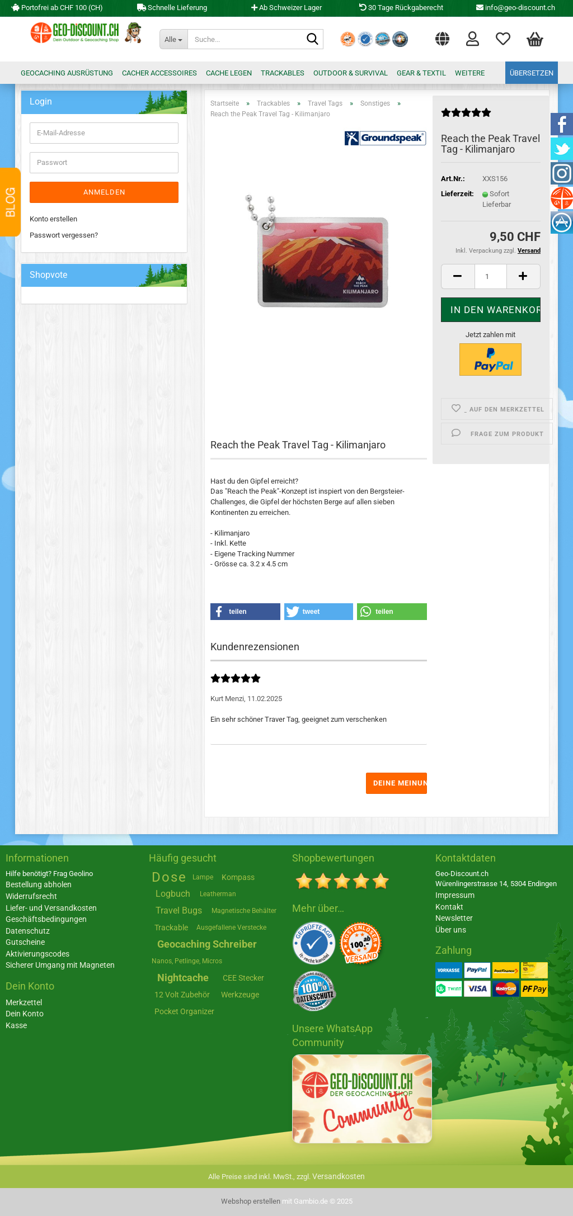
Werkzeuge (240, 994)
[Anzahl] (491, 276)
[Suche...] (173, 39)
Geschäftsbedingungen (46, 919)
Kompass (238, 877)
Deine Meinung (400, 783)
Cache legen (229, 73)
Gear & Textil (421, 73)
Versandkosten (338, 1176)
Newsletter (454, 918)
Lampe (202, 877)
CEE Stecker (243, 977)
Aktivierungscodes (37, 953)
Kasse (16, 1025)
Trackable (171, 927)
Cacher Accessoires (159, 73)
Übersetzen (531, 73)
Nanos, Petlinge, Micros (187, 961)
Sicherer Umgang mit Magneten (60, 965)
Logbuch (173, 893)
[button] (442, 36)
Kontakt (449, 906)
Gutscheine (25, 942)
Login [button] (472, 38)
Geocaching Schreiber (207, 944)
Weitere (470, 73)
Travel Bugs (179, 910)
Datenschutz (28, 930)
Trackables (282, 73)
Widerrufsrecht (31, 896)
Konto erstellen (53, 219)
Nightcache (183, 977)
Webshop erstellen (250, 1201)
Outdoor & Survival (350, 73)
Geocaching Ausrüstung (67, 73)
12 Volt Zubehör (182, 994)
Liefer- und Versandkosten (51, 907)
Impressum (455, 895)
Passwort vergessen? (64, 235)
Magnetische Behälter (244, 911)
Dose (169, 877)
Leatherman (218, 894)
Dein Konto (25, 1013)
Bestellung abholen (39, 884)
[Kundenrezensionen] (466, 117)
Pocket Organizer (184, 1011)
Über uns (450, 929)
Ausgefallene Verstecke (231, 927)
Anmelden (104, 192)
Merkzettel (503, 38)
